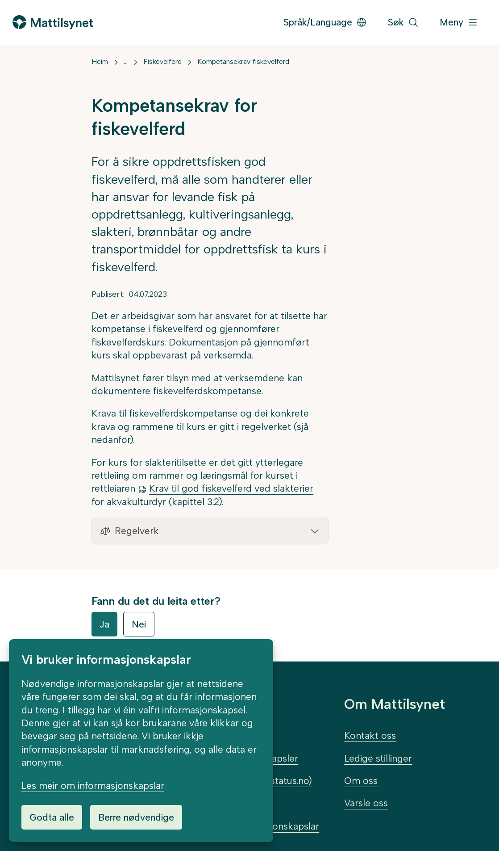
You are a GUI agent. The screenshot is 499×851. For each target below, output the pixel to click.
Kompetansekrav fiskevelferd (243, 61)
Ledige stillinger (378, 758)
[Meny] (459, 22)
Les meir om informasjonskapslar (92, 785)
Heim (99, 61)
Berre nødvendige (136, 817)
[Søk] (403, 22)
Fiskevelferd (162, 61)
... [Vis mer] (126, 61)
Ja (104, 624)
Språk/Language (325, 22)
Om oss (361, 780)
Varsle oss (366, 803)
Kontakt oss (370, 735)
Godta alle (51, 817)
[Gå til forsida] (52, 22)
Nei (139, 624)
